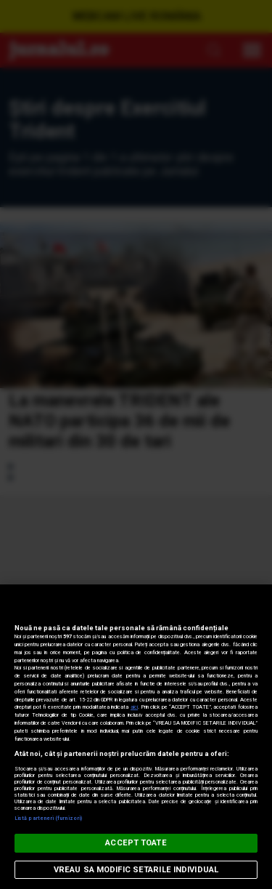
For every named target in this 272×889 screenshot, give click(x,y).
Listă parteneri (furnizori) (48, 818)
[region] (136, 736)
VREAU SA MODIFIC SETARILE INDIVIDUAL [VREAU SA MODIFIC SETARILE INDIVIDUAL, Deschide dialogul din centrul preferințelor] (136, 869)
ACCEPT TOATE (135, 843)
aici (134, 707)
